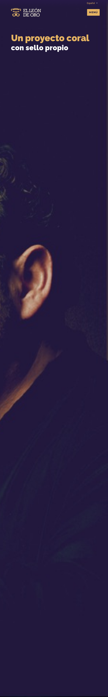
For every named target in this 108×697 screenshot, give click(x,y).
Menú (93, 12)
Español (92, 3)
